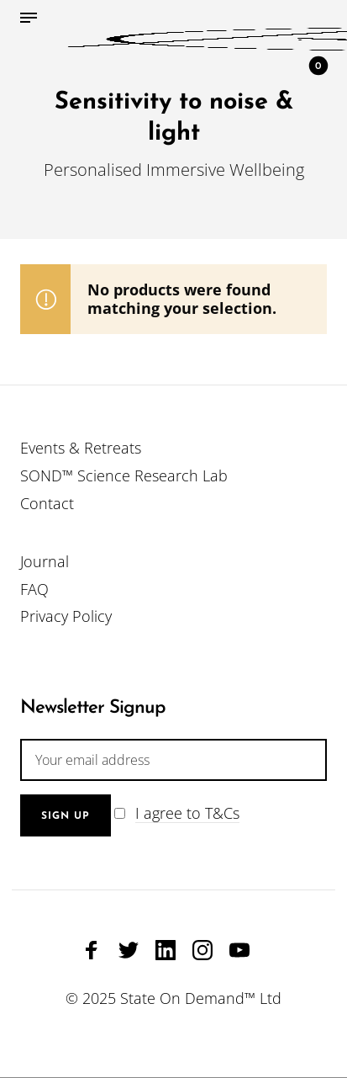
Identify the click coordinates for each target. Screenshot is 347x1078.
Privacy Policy (66, 616)
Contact (47, 503)
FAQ (34, 589)
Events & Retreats (80, 448)
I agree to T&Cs (187, 813)
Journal (44, 561)
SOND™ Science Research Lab (124, 475)
